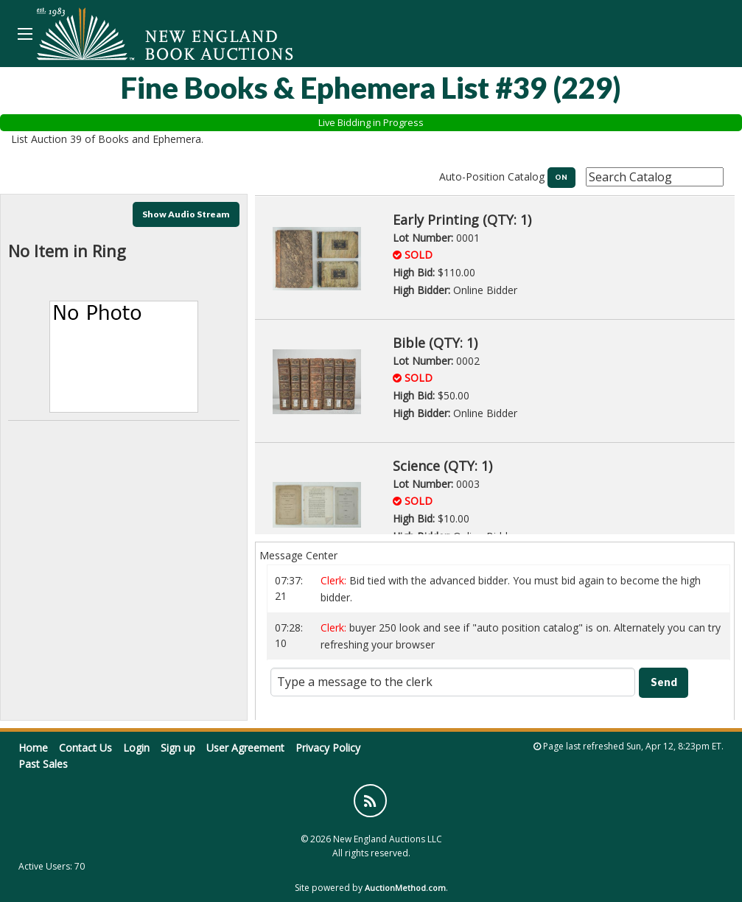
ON (561, 177)
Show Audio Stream (186, 214)
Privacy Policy (327, 748)
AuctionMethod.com (405, 887)
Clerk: (335, 580)
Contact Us (85, 748)
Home (33, 748)
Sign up (178, 748)
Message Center (298, 555)
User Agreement (245, 748)
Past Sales (43, 764)
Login (136, 748)
